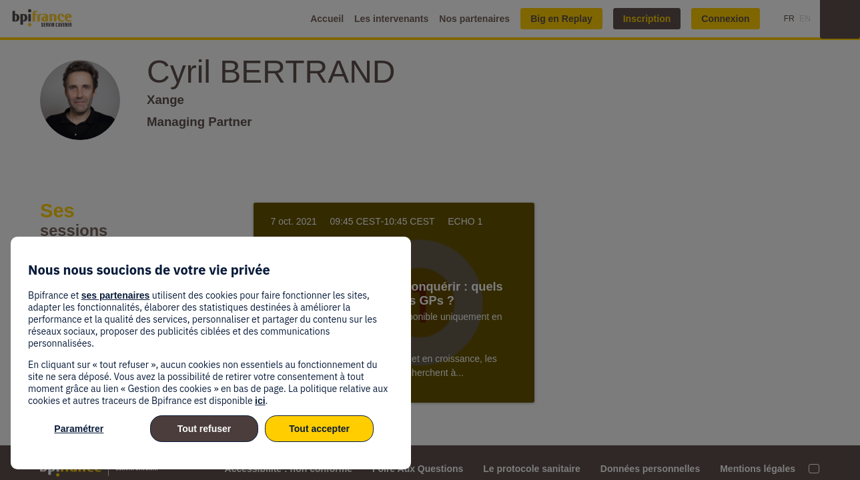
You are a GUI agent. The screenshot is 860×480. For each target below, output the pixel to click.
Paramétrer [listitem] (78, 428)
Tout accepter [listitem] (319, 428)
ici (260, 400)
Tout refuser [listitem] (204, 428)
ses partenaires (115, 295)
